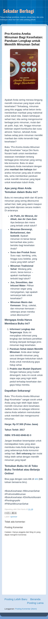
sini (36, 479)
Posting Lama (35, 602)
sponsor (13, 517)
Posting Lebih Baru (15, 599)
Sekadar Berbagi (18, 10)
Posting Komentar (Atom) (26, 609)
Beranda (35, 599)
